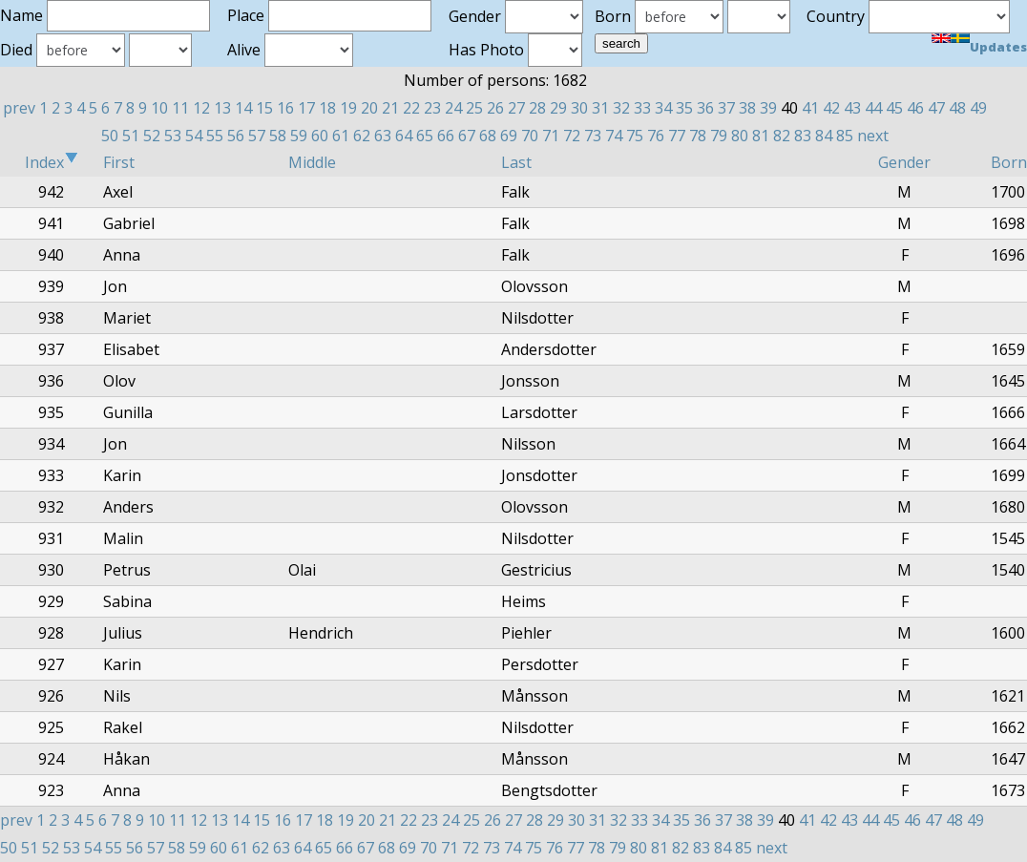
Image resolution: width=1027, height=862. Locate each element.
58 (277, 135)
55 (214, 135)
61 (340, 135)
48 (957, 107)
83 (802, 135)
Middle (312, 162)
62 (361, 135)
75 (634, 135)
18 (327, 107)
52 (151, 135)
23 (432, 107)
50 (109, 135)
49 (978, 107)
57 (256, 135)
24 (453, 107)
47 (936, 107)
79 (718, 135)
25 (474, 107)
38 (747, 107)
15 (264, 107)
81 (760, 135)
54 (193, 135)
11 (180, 107)
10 (159, 107)
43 (852, 107)
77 (676, 135)
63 (382, 135)
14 (243, 107)
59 (298, 135)
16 (285, 107)
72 (571, 135)
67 (466, 135)
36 (705, 107)
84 (823, 135)
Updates (998, 46)
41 (810, 107)
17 (306, 107)
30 (579, 107)
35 (684, 107)
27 (516, 107)
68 (487, 135)
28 (537, 107)
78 (697, 135)
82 (781, 135)
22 (411, 107)
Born (1009, 162)
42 (831, 107)
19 (348, 107)
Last (516, 162)
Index (51, 162)
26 (495, 107)
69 (508, 135)
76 (655, 135)
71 (550, 135)
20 (369, 107)
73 (592, 135)
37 (726, 107)
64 (403, 135)
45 (894, 107)
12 (201, 107)
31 (600, 107)
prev (19, 107)
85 (844, 135)
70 (529, 135)
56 (235, 135)
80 (739, 135)
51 (130, 135)
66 (445, 135)
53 (172, 135)
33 (642, 107)
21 (390, 107)
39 (768, 107)
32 (621, 107)
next (873, 135)
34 (663, 107)
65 (424, 135)
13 (222, 107)
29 (558, 107)
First (119, 162)
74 (613, 135)
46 (915, 107)
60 (319, 135)
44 (873, 107)
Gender (904, 162)
